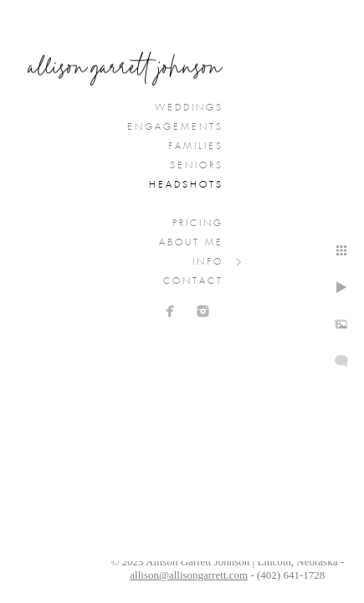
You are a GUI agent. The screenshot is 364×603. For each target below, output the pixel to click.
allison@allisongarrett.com (189, 575)
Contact (193, 281)
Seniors (196, 166)
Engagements (175, 127)
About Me (191, 243)
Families (195, 147)
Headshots (186, 185)
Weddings (189, 108)
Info (207, 262)
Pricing (197, 224)
